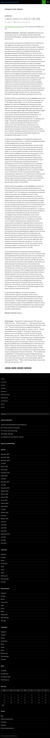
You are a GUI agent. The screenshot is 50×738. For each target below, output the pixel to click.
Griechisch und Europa (22, 19)
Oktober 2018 (4, 512)
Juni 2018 (3, 515)
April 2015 (4, 528)
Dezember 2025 (5, 454)
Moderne (20, 368)
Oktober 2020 (4, 503)
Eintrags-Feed (4, 673)
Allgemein (4, 382)
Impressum (4, 722)
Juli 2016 (3, 521)
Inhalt (2, 379)
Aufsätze (3, 388)
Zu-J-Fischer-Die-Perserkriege (9, 430)
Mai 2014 (3, 540)
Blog (2, 716)
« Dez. (2, 705)
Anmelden (3, 670)
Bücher (3, 385)
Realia (2, 404)
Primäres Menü (48, 2)
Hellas (14, 368)
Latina (2, 407)
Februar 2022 (4, 494)
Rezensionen (8, 16)
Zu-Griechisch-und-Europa (13, 26)
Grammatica (4, 401)
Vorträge (3, 391)
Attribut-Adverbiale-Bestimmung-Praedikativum (14, 424)
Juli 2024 (3, 478)
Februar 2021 (4, 497)
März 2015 (4, 531)
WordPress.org (5, 679)
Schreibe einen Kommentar (22, 22)
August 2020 (4, 506)
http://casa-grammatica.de (10, 2)
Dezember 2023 (5, 482)
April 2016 (4, 524)
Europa (8, 368)
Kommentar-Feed (5, 676)
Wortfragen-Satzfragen (7, 434)
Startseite (3, 725)
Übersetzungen (5, 394)
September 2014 (5, 534)
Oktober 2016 (4, 518)
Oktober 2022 (4, 491)
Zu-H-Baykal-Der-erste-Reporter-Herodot (12, 437)
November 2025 (5, 457)
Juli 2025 (3, 463)
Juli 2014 (3, 537)
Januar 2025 (4, 469)
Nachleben (28, 368)
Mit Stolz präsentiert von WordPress (9, 736)
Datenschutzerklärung (7, 719)
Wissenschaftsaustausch (7, 728)
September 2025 (5, 460)
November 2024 (5, 472)
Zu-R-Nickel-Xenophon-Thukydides (10, 427)
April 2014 (4, 543)
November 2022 (5, 488)
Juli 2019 (3, 509)
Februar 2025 (4, 466)
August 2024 (4, 475)
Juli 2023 (3, 485)
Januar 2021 (4, 500)
